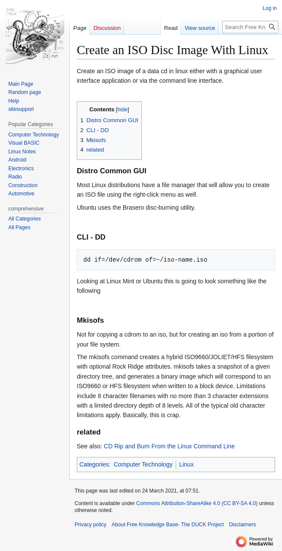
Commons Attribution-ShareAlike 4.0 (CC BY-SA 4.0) (197, 503)
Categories (94, 464)
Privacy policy (90, 525)
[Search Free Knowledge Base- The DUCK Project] (250, 27)
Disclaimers (242, 525)
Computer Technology (143, 464)
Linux (186, 464)
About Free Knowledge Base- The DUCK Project (167, 525)
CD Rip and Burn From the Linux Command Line (169, 446)
